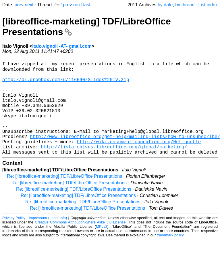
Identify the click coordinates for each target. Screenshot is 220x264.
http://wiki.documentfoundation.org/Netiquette (139, 159)
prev (19, 4)
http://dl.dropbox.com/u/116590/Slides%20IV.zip (65, 83)
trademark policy (170, 255)
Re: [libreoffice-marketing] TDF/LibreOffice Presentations (64, 196)
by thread (184, 4)
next (29, 4)
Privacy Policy (13, 238)
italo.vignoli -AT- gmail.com (62, 46)
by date (165, 4)
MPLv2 (101, 246)
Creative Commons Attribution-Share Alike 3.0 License (80, 242)
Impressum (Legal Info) (48, 238)
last (86, 4)
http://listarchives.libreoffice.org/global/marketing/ (114, 165)
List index (208, 4)
